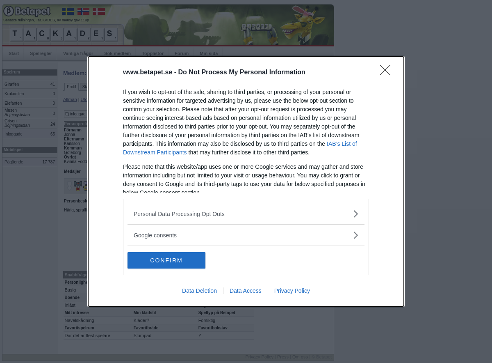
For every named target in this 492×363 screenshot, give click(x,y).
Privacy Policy (292, 290)
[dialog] (246, 181)
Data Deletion (199, 290)
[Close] (388, 72)
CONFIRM (166, 260)
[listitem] (246, 213)
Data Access (246, 290)
